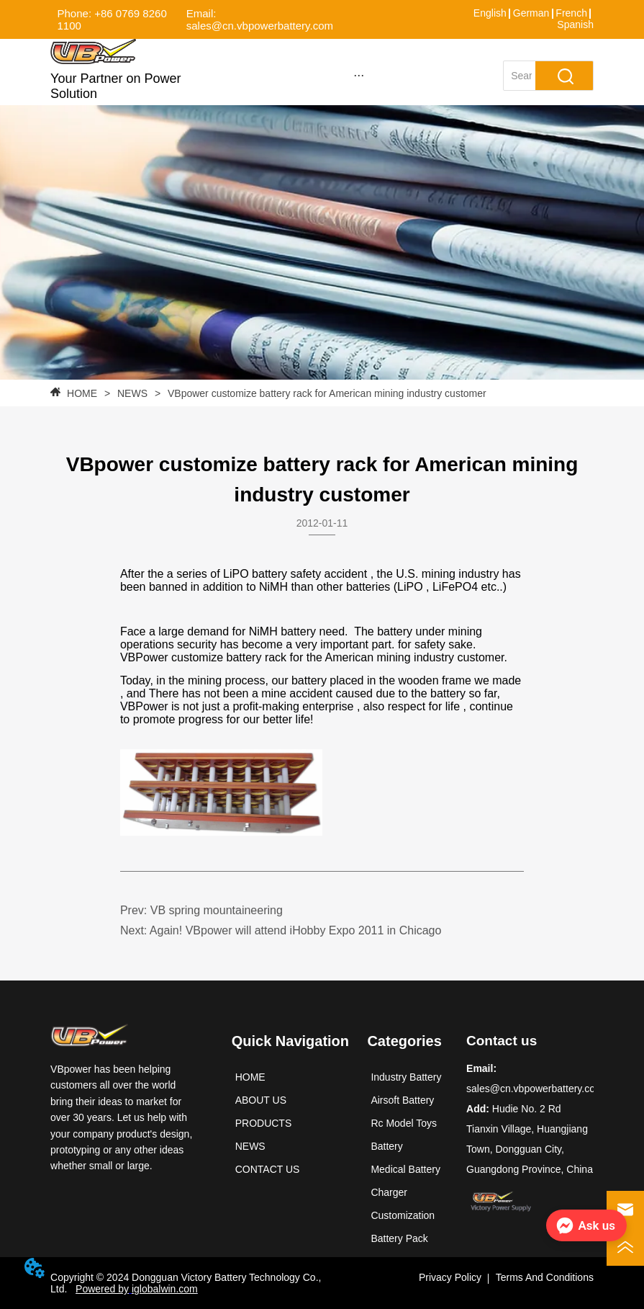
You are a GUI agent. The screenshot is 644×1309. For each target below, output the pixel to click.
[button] (358, 75)
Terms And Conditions (545, 1277)
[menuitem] (358, 75)
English (490, 13)
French (571, 13)
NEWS (132, 393)
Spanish (575, 24)
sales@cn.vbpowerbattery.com (535, 1088)
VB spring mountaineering (216, 910)
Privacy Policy (450, 1277)
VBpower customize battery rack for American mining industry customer (325, 393)
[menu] (358, 75)
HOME (82, 393)
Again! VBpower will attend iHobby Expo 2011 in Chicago (296, 930)
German (531, 13)
